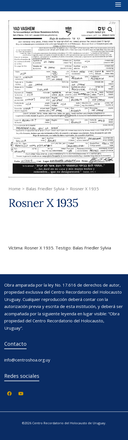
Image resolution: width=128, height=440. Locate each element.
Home (14, 188)
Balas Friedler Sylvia (45, 188)
